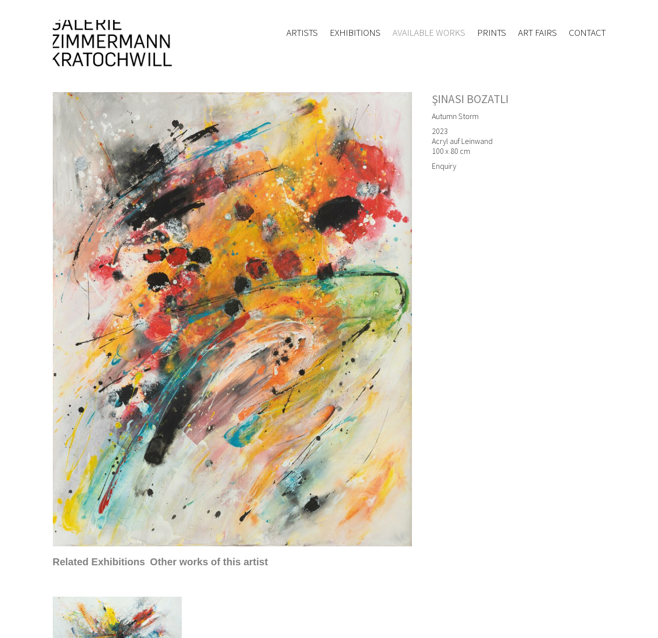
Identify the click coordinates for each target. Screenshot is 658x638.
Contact (587, 32)
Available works (429, 32)
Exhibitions (355, 32)
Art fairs (537, 32)
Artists (302, 32)
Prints (491, 32)
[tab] (99, 562)
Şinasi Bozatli (470, 99)
